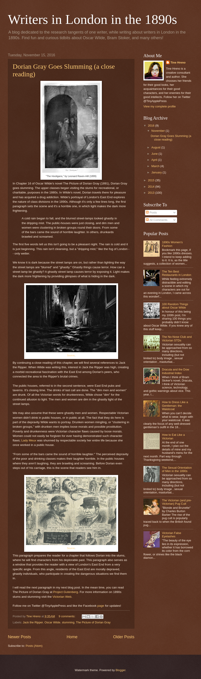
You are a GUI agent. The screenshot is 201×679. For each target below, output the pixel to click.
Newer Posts (19, 637)
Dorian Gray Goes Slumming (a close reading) (171, 137)
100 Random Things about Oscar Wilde (175, 305)
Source (71, 355)
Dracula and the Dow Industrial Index (175, 371)
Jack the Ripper (33, 622)
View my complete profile (159, 106)
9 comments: (67, 616)
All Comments (156, 220)
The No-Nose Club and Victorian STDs (177, 338)
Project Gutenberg (65, 592)
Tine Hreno (178, 62)
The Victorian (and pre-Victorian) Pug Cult (177, 502)
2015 (151, 180)
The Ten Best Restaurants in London (176, 273)
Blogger (121, 670)
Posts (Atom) (34, 645)
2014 (151, 186)
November (158, 130)
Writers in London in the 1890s (92, 19)
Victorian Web (62, 596)
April (154, 159)
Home (72, 637)
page (100, 605)
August (156, 147)
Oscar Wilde (52, 622)
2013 (151, 192)
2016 (151, 125)
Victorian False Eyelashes (171, 534)
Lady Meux (28, 440)
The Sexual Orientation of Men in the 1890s (177, 469)
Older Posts (123, 637)
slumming (68, 622)
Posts (151, 212)
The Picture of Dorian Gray (93, 622)
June (155, 153)
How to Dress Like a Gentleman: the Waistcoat (175, 405)
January (156, 172)
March (155, 166)
